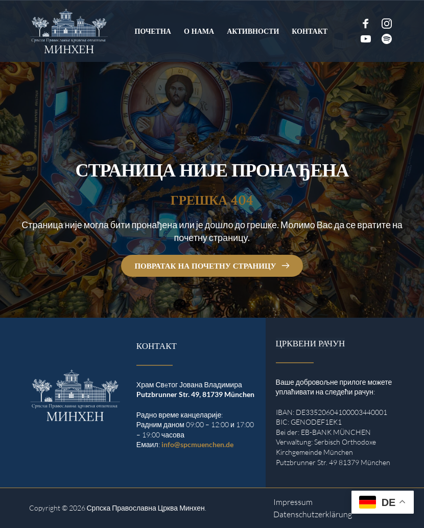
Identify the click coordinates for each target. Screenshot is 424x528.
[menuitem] (153, 31)
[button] (22, 505)
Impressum (293, 502)
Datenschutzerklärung (312, 514)
